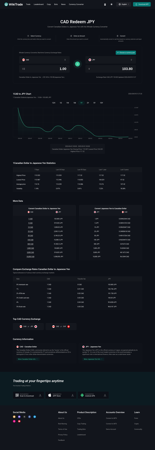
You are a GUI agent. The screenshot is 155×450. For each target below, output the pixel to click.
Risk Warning (62, 424)
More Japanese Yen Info (93, 359)
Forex (136, 418)
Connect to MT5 (111, 424)
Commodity (138, 429)
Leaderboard (38, 4)
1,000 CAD (30, 248)
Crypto (136, 424)
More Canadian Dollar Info (28, 359)
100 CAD (30, 240)
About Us (61, 418)
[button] (123, 4)
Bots (56, 4)
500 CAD (30, 244)
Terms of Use (62, 429)
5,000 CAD (30, 252)
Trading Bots (81, 429)
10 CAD (30, 227)
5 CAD (30, 223)
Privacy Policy (62, 435)
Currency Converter (76, 4)
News (63, 4)
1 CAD (30, 219)
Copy (49, 4)
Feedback (61, 440)
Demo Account (111, 429)
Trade (28, 4)
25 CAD (30, 231)
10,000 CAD (30, 256)
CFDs (79, 418)
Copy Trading (81, 424)
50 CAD (30, 235)
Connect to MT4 (111, 418)
